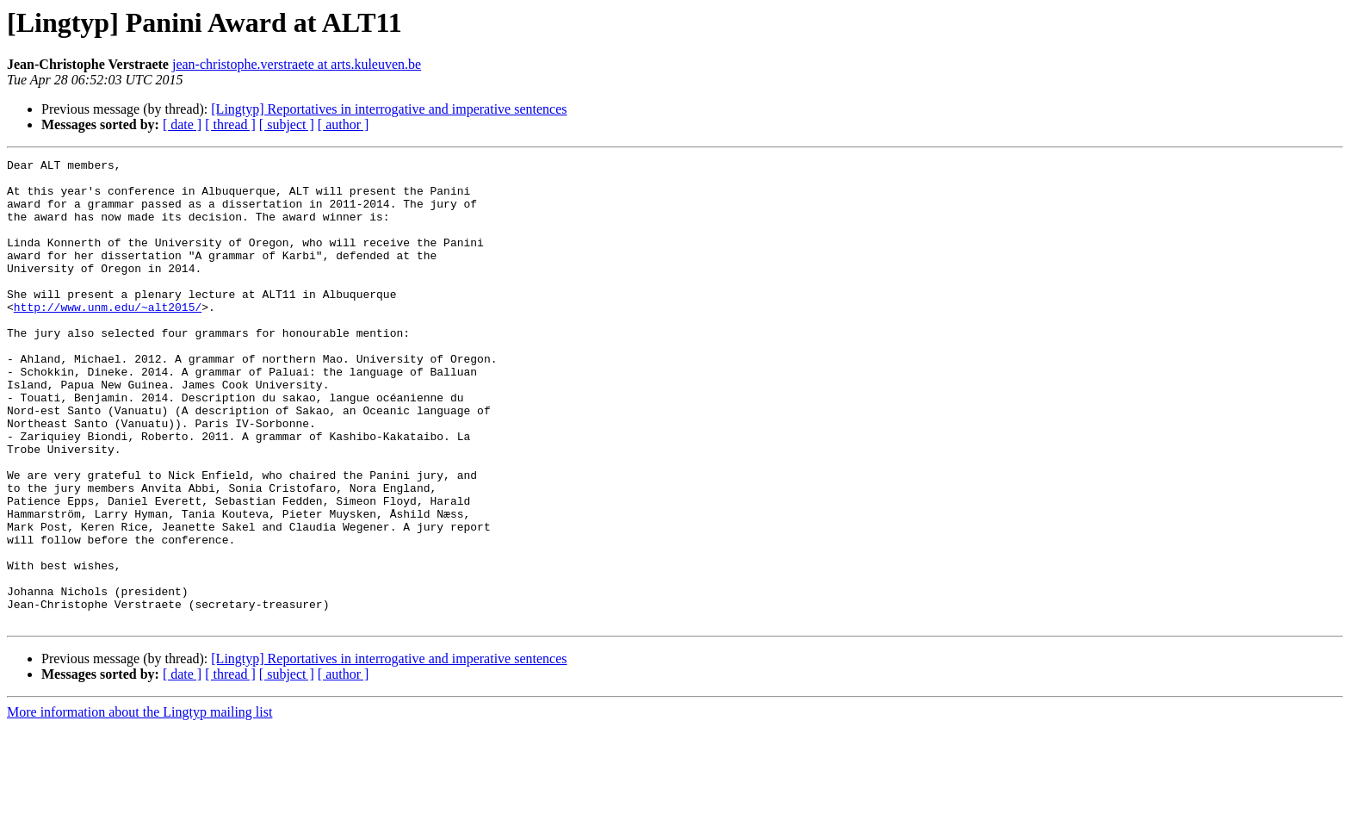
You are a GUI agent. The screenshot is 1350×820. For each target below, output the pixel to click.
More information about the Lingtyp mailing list (139, 805)
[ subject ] (286, 124)
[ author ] (343, 124)
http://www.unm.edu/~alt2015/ (107, 337)
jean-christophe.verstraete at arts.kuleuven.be (296, 64)
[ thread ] (230, 124)
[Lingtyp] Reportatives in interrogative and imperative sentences (389, 109)
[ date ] (182, 124)
